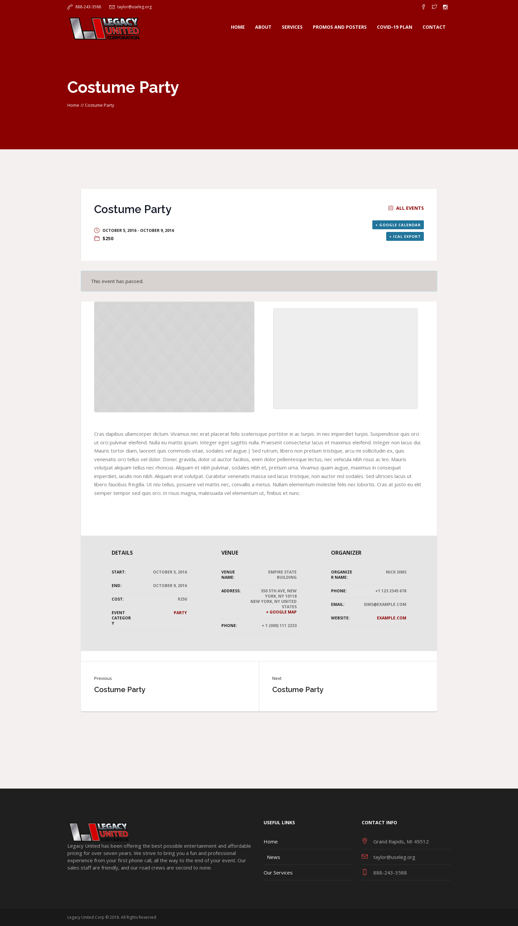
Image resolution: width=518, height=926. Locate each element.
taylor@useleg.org (134, 7)
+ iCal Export (405, 236)
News (273, 857)
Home (73, 105)
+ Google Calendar (398, 224)
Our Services (278, 872)
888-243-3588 (88, 7)
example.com (391, 618)
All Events (409, 208)
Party (180, 612)
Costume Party (119, 689)
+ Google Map (281, 612)
